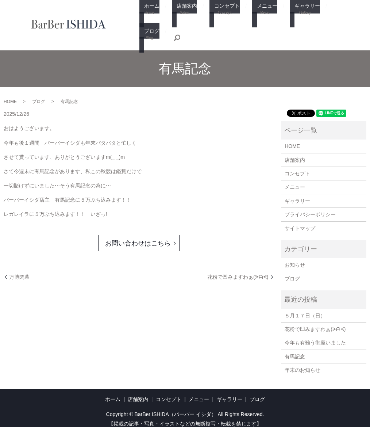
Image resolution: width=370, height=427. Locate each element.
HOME (10, 95)
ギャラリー (290, 15)
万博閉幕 (19, 270)
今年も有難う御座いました (315, 336)
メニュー (253, 15)
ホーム (147, 15)
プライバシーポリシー (310, 208)
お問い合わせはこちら (138, 236)
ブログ (324, 15)
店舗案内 (179, 15)
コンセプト (216, 15)
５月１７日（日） (305, 309)
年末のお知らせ (302, 363)
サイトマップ (300, 221)
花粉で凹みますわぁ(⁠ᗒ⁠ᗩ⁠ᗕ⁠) (237, 270)
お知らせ (295, 258)
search (144, 30)
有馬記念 (295, 349)
